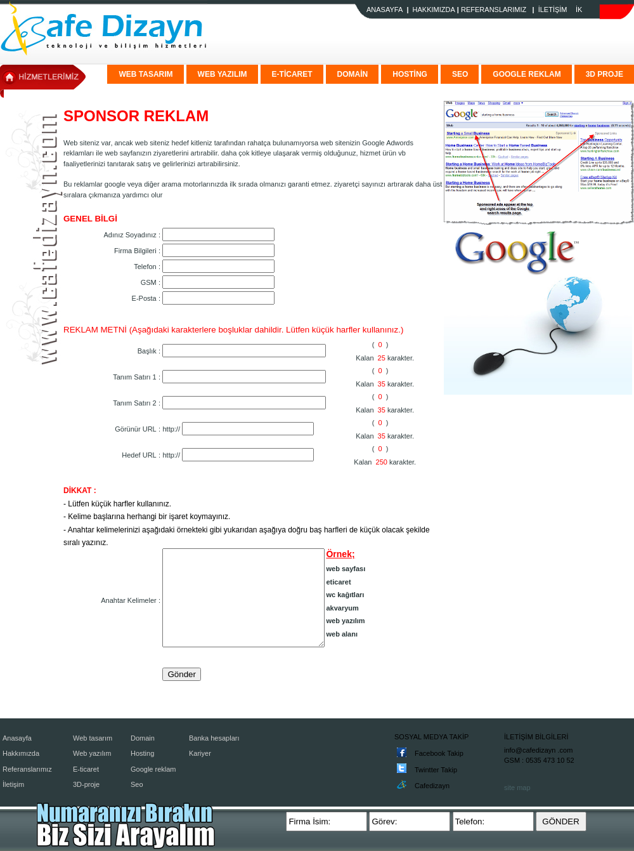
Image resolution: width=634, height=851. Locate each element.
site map (517, 787)
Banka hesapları (214, 738)
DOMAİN (352, 74)
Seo (137, 784)
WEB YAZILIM (222, 74)
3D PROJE (604, 74)
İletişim (13, 784)
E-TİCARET (292, 74)
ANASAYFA (384, 9)
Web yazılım (92, 753)
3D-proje (86, 784)
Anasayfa (17, 738)
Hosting (142, 753)
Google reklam (153, 769)
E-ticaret (86, 769)
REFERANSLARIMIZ (493, 9)
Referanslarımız (27, 769)
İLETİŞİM (552, 9)
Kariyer (200, 753)
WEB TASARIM (145, 74)
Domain (143, 738)
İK (579, 9)
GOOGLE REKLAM (526, 74)
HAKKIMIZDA (434, 9)
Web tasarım (92, 738)
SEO (460, 74)
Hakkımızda (21, 753)
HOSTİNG (409, 74)
